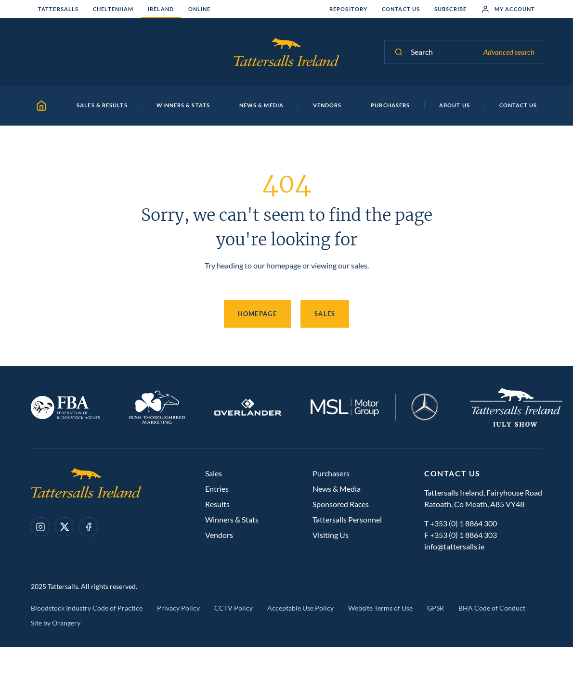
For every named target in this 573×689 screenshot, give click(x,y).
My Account (508, 9)
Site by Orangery (55, 623)
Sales (325, 314)
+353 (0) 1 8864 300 (463, 523)
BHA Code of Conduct (491, 608)
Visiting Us (331, 534)
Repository (348, 9)
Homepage (257, 314)
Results (217, 504)
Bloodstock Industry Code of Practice (87, 608)
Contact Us (401, 9)
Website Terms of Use (380, 608)
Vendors (219, 534)
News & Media (337, 488)
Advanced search (508, 52)
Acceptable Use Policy (300, 608)
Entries (217, 488)
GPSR (435, 608)
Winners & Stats (232, 519)
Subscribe (450, 9)
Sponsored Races (341, 504)
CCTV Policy (233, 608)
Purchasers (331, 473)
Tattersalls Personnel (347, 519)
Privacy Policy (178, 608)
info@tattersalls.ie (454, 546)
